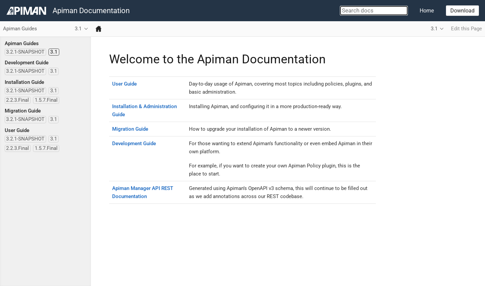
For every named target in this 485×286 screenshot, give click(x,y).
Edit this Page (466, 29)
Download (462, 10)
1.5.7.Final (46, 100)
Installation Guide (24, 82)
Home (427, 10)
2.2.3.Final (17, 100)
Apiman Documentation (91, 10)
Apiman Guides (22, 43)
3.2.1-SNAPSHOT (25, 52)
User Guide (17, 130)
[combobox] (374, 10)
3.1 (54, 52)
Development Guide (26, 63)
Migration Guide (23, 111)
